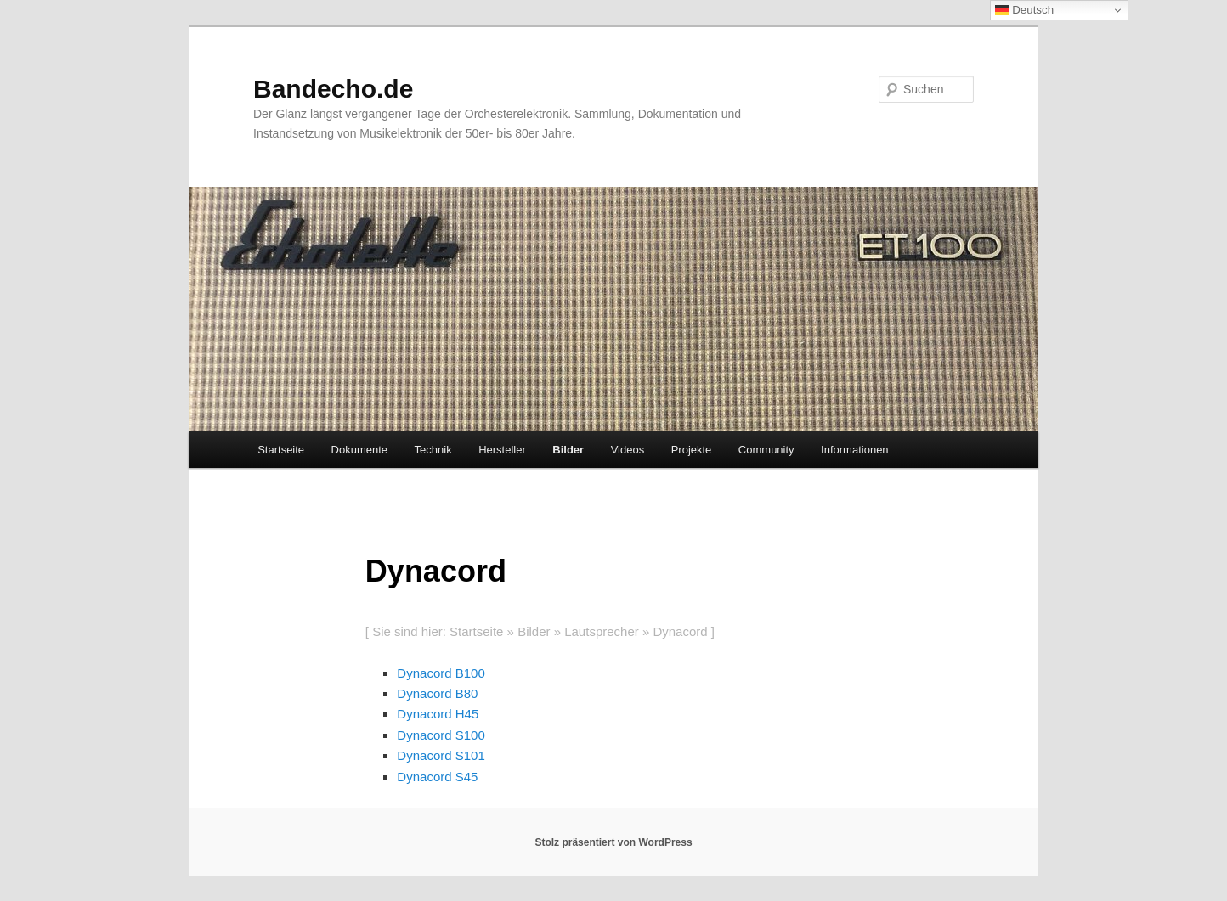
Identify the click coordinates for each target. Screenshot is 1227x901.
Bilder (568, 449)
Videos (628, 449)
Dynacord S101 (440, 755)
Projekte (691, 449)
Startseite (280, 449)
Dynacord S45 (437, 776)
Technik (433, 449)
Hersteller (502, 449)
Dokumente (359, 449)
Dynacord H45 (437, 714)
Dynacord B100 (440, 673)
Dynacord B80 (437, 693)
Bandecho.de (333, 89)
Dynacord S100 (440, 735)
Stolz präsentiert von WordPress (613, 842)
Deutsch (1024, 10)
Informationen (855, 449)
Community (766, 449)
